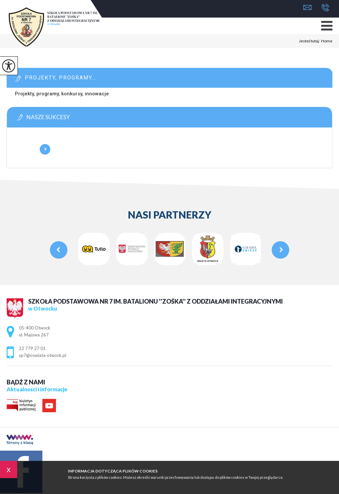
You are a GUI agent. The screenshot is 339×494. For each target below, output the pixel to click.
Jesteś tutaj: (310, 41)
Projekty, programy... (61, 77)
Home (326, 41)
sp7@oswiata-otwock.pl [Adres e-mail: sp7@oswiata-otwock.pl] (42, 355)
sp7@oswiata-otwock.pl (307, 7)
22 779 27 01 (325, 7)
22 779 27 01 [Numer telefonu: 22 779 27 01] (32, 348)
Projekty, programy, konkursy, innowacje (62, 94)
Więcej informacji (45, 149)
